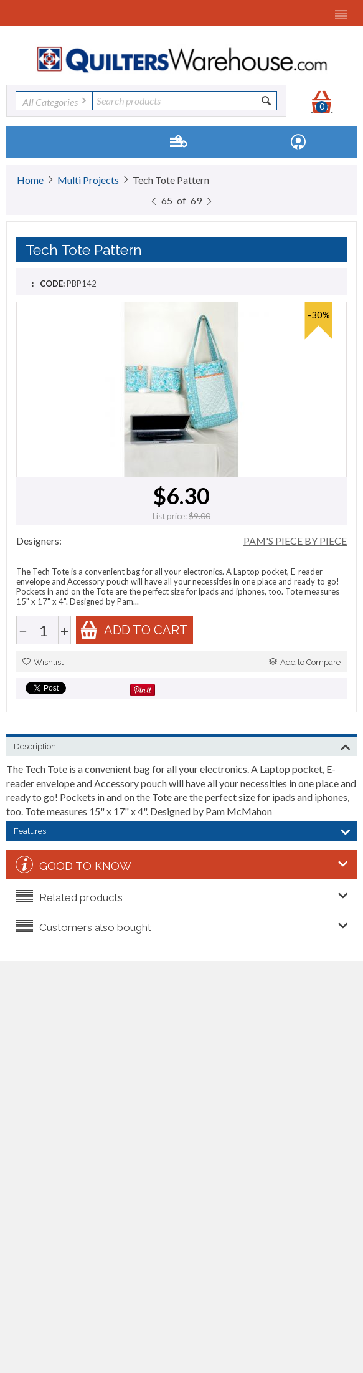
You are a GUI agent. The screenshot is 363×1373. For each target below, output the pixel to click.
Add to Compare (305, 662)
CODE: (52, 284)
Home (30, 180)
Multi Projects (88, 180)
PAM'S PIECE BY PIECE (295, 541)
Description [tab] (182, 745)
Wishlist (43, 662)
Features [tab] (182, 830)
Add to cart (134, 630)
